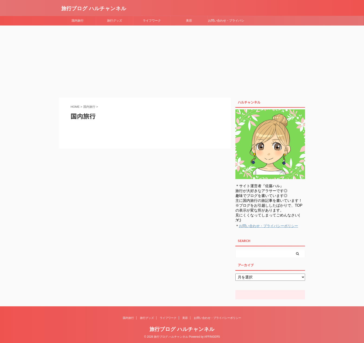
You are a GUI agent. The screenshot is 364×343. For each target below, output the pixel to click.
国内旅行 (78, 20)
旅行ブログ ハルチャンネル (93, 8)
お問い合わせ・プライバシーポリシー (226, 22)
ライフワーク (152, 20)
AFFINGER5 (212, 336)
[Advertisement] (182, 60)
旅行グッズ (114, 20)
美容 (189, 20)
